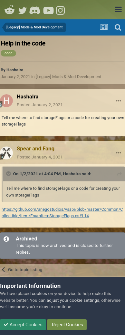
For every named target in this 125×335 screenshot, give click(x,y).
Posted (40, 104)
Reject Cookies (67, 325)
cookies (39, 293)
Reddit (9, 9)
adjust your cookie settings (73, 300)
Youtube (48, 9)
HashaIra (14, 69)
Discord (35, 9)
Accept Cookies (23, 325)
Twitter (22, 9)
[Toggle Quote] (9, 173)
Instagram (61, 9)
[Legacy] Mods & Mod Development (68, 76)
